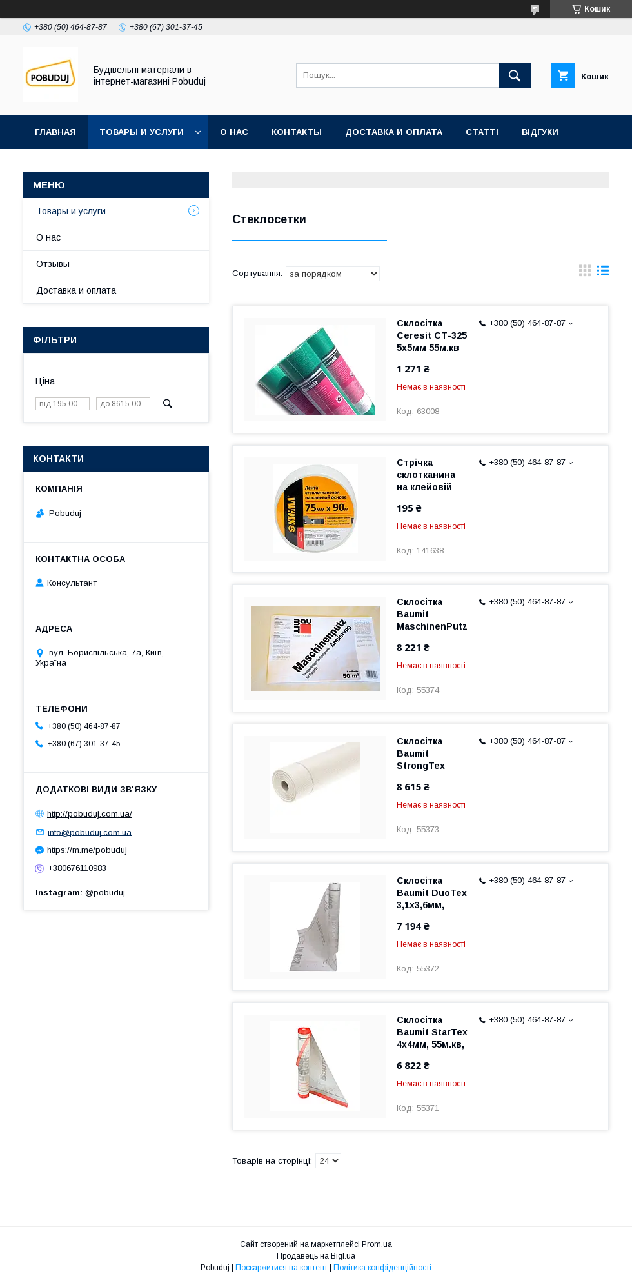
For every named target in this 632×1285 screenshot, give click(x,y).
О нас (234, 132)
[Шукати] (515, 75)
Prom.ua (377, 1244)
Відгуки (540, 132)
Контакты (297, 132)
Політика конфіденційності (382, 1267)
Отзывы (53, 264)
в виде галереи (585, 273)
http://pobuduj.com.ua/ (89, 814)
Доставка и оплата (393, 132)
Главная (55, 132)
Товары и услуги (141, 132)
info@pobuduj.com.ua (90, 832)
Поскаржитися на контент (281, 1267)
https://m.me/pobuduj (87, 850)
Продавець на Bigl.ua (316, 1255)
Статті (482, 132)
